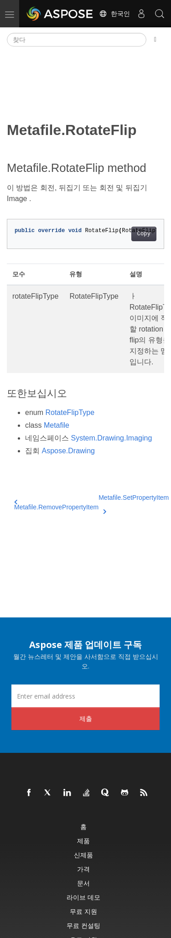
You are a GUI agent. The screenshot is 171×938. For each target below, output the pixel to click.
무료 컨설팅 (83, 925)
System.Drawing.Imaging (111, 438)
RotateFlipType (69, 412)
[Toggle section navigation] (155, 39)
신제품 (83, 854)
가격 (83, 869)
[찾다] (76, 40)
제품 (83, 840)
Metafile (56, 425)
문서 (83, 883)
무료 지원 (83, 911)
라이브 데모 (83, 897)
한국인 (114, 14)
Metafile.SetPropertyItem (133, 503)
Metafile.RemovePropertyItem (56, 505)
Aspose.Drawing (68, 451)
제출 (85, 718)
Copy (143, 234)
